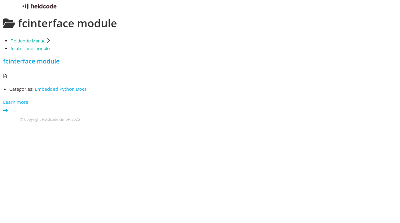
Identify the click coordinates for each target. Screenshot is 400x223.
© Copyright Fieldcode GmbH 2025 (50, 119)
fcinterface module (31, 61)
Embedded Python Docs (60, 89)
